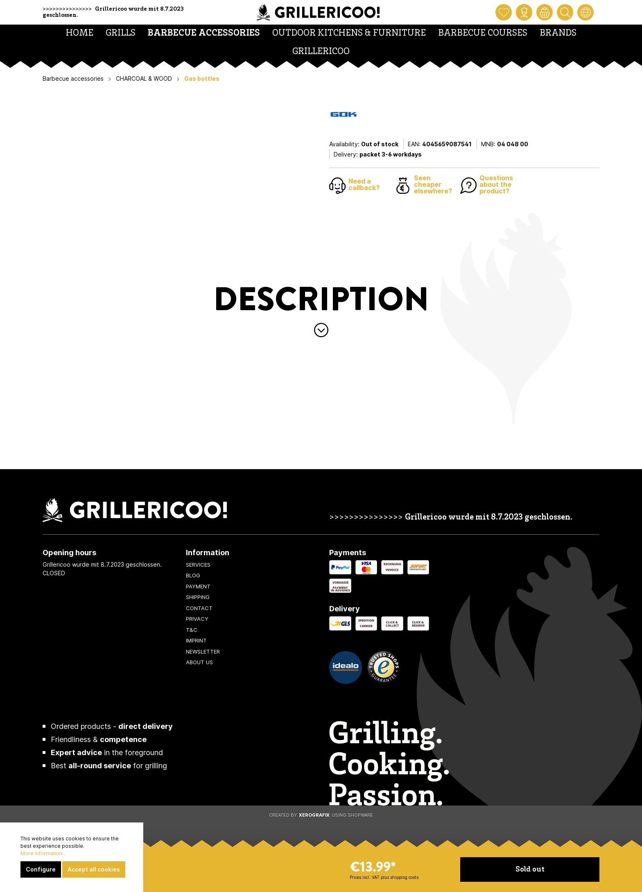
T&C (191, 629)
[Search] (565, 12)
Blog (193, 575)
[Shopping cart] (544, 12)
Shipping (198, 597)
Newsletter (203, 651)
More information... (43, 853)
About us (199, 662)
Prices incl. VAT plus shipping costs (384, 877)
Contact (199, 608)
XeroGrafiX (314, 815)
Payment (198, 586)
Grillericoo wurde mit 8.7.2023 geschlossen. (488, 517)
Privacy (197, 618)
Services (198, 564)
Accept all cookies (94, 869)
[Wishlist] (503, 12)
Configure (41, 869)
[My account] (524, 12)
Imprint (196, 640)
